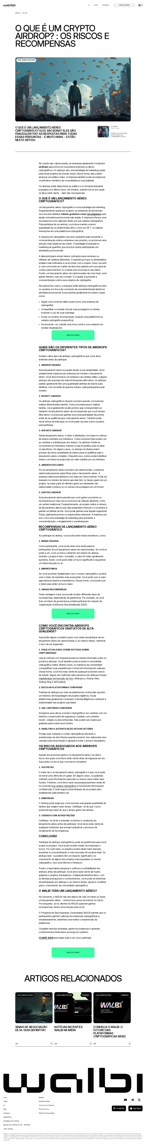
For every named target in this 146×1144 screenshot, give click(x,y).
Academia (105, 5)
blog (96, 5)
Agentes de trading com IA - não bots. (17, 1125)
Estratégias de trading (11, 1121)
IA (89, 5)
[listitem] (34, 1019)
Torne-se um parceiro (46, 1105)
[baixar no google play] (119, 1108)
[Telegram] (132, 1099)
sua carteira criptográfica (63, 785)
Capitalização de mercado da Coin (56, 678)
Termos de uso (44, 1109)
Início (5, 1097)
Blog (4, 1109)
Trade (5, 1101)
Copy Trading (8, 1129)
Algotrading (7, 1117)
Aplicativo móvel (44, 1101)
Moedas (41, 1097)
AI (4, 1105)
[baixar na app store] (135, 1108)
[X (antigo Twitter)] (139, 1099)
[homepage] (9, 5)
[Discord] (125, 1099)
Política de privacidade (46, 1113)
